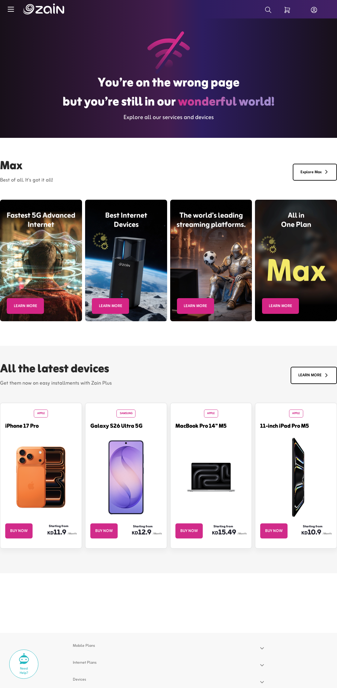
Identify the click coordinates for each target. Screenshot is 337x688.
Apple (41, 413)
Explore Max (315, 172)
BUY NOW (19, 530)
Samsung (126, 413)
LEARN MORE (25, 306)
